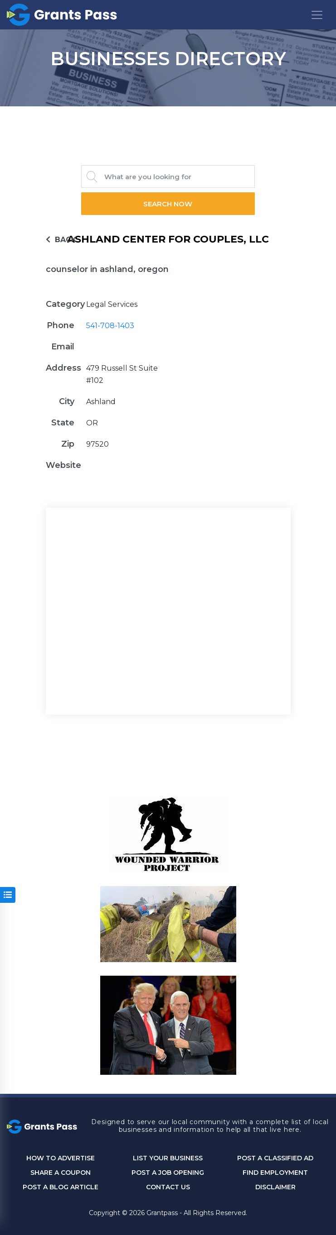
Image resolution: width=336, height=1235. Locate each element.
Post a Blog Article (60, 1187)
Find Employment (275, 1173)
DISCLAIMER (275, 1187)
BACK (61, 239)
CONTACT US (168, 1187)
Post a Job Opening (167, 1173)
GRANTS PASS (168, 118)
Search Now (168, 204)
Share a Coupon (60, 1173)
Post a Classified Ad (275, 1158)
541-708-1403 (110, 325)
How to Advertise (60, 1158)
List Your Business (168, 1158)
